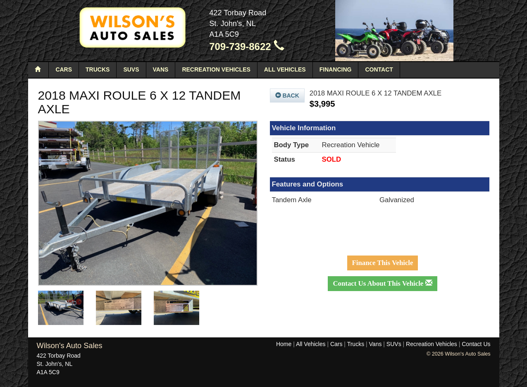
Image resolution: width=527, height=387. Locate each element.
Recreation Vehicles (216, 69)
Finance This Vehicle (382, 263)
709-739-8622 (246, 46)
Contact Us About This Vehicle (382, 283)
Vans (161, 69)
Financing (336, 69)
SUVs (131, 69)
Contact (379, 69)
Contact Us (476, 344)
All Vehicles (285, 69)
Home (283, 344)
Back (287, 95)
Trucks (98, 69)
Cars (63, 69)
